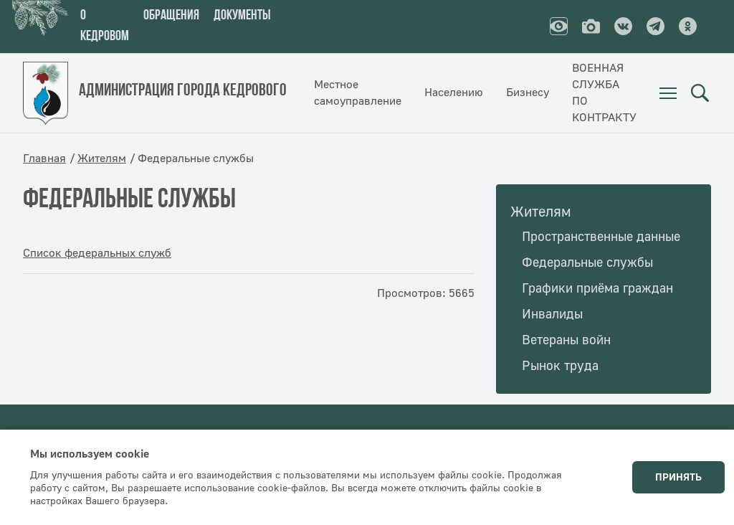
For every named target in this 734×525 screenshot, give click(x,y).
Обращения (171, 16)
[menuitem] (668, 93)
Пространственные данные (601, 237)
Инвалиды (552, 314)
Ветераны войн (566, 340)
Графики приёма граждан (597, 288)
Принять (678, 477)
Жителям (101, 158)
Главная (44, 158)
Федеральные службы (587, 263)
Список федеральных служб (97, 253)
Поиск (699, 93)
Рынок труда (560, 366)
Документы (242, 16)
